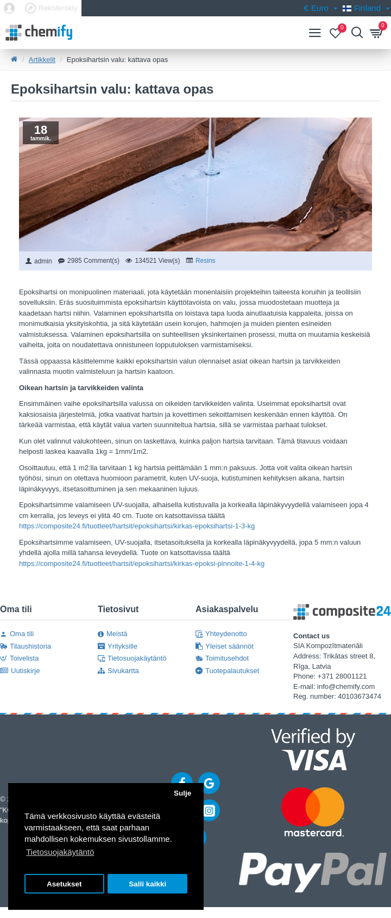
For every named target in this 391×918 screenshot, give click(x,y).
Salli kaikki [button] (147, 884)
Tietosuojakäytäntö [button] (60, 852)
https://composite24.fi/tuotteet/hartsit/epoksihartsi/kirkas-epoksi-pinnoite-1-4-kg (141, 563)
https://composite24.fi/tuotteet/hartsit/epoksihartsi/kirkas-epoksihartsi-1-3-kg (137, 526)
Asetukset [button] (64, 884)
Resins (205, 260)
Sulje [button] (182, 793)
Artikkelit (42, 60)
